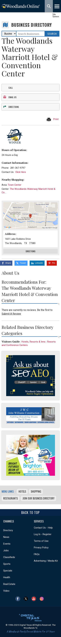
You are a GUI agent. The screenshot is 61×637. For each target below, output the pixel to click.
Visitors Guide (11, 341)
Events (6, 543)
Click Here (20, 172)
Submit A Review (11, 313)
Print (52, 119)
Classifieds (9, 557)
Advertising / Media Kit (46, 560)
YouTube (34, 599)
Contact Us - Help (43, 527)
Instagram (42, 599)
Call (10, 87)
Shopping (36, 491)
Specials (7, 570)
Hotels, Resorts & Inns (33, 341)
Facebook (18, 599)
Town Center (14, 184)
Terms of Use (41, 540)
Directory (8, 530)
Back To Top (30, 512)
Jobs (6, 550)
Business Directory (31, 25)
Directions (13, 106)
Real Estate (9, 584)
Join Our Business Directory (38, 498)
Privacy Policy (41, 547)
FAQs (37, 554)
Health (6, 577)
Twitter (26, 599)
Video (6, 590)
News (6, 537)
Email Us (12, 97)
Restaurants (10, 498)
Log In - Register (42, 534)
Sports (6, 563)
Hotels (22, 491)
